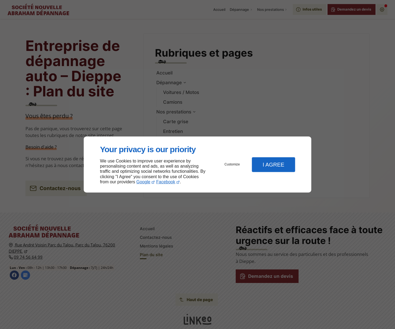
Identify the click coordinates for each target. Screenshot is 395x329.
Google (143, 182)
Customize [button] (232, 164)
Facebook (165, 182)
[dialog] (197, 164)
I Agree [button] (273, 165)
